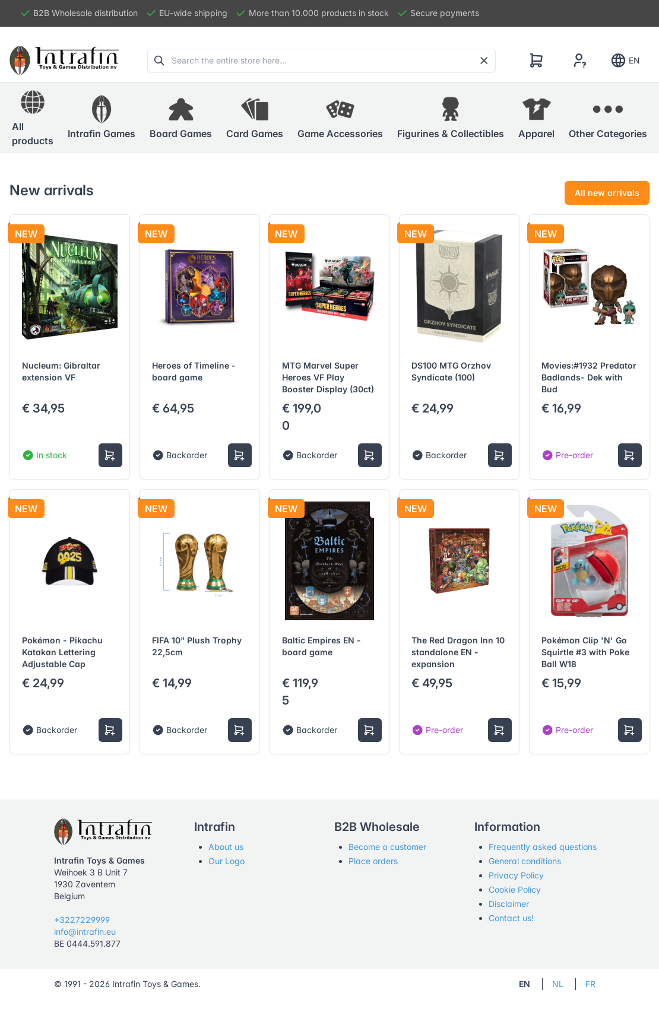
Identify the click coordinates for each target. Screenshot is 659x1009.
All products (32, 117)
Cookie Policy (515, 889)
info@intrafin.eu (85, 931)
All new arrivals (607, 193)
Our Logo (226, 861)
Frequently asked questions (543, 847)
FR (590, 984)
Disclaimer (509, 904)
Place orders (373, 861)
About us (225, 847)
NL (557, 984)
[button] (101, 117)
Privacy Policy (516, 875)
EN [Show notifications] (625, 60)
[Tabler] (64, 60)
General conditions (525, 861)
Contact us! (511, 918)
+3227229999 (82, 920)
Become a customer (387, 847)
